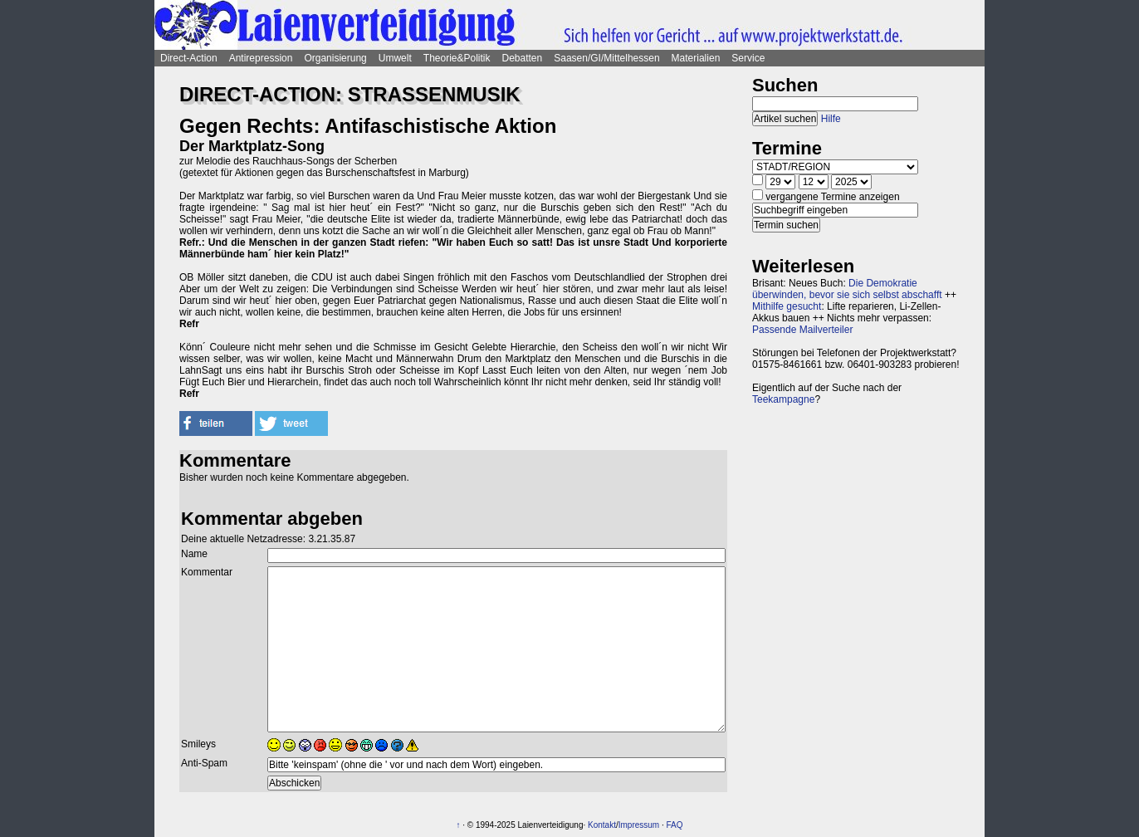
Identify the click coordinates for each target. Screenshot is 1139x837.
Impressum (638, 825)
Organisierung (335, 58)
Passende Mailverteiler (802, 329)
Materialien (696, 58)
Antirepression (261, 58)
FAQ (675, 825)
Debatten (522, 58)
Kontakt (602, 825)
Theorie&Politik (457, 58)
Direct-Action (189, 58)
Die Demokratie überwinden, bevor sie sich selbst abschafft (847, 289)
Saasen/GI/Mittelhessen (606, 58)
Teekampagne (783, 399)
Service (748, 58)
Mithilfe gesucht (786, 306)
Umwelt (395, 58)
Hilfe (831, 119)
